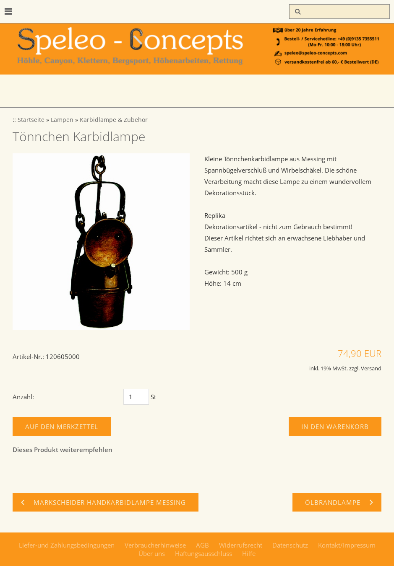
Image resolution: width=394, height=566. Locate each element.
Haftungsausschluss (203, 553)
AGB (202, 545)
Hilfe (249, 553)
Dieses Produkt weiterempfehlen (62, 449)
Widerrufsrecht (240, 545)
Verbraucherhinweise (155, 545)
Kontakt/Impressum (347, 545)
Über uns (151, 553)
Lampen (62, 120)
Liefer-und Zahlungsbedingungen (67, 545)
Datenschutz (290, 545)
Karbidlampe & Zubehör (114, 120)
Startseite (31, 120)
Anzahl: (23, 397)
